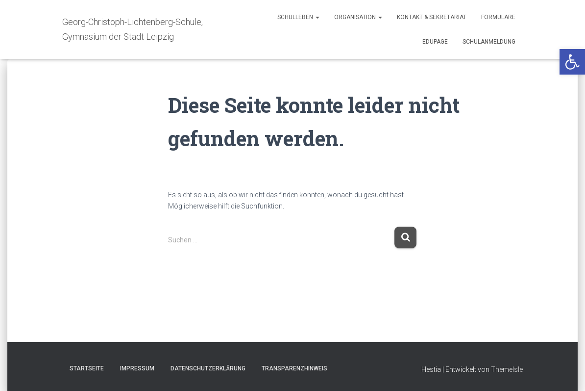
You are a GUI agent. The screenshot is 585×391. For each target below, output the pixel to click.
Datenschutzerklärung (208, 368)
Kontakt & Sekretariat (431, 17)
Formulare (498, 17)
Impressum (137, 368)
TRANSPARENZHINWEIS (294, 368)
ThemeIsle (507, 369)
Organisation (358, 17)
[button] (572, 62)
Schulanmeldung (489, 41)
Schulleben (298, 17)
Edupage (435, 41)
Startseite (87, 368)
